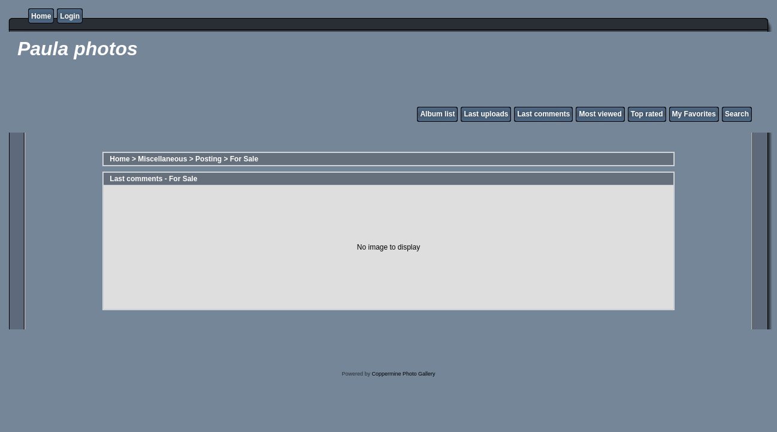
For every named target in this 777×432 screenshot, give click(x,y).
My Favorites (694, 114)
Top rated (647, 114)
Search (737, 114)
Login (70, 16)
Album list (437, 114)
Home (41, 16)
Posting (208, 159)
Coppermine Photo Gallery (403, 374)
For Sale (244, 159)
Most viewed (600, 114)
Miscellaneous (162, 159)
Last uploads (486, 114)
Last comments (543, 114)
